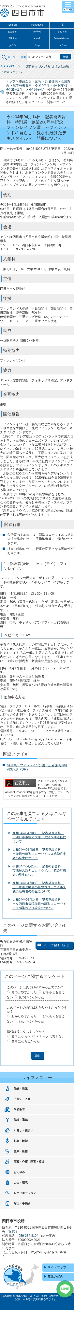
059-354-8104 (28, 1235)
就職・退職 (21, 1119)
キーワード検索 (14, 54)
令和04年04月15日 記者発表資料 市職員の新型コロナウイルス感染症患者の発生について (39, 870)
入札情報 (44, 66)
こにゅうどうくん (12, 72)
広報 (38, 81)
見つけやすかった (24, 992)
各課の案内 (55, 1276)
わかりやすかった (24, 1016)
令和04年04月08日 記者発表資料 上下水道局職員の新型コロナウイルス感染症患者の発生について (39, 887)
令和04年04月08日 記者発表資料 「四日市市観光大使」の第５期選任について (39, 837)
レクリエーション (25, 1193)
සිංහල (37, 45)
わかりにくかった (31, 1021)
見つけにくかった (31, 997)
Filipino (12, 38)
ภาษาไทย (61, 45)
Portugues (37, 24)
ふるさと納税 (60, 66)
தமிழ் (12, 45)
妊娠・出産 (21, 1088)
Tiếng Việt (61, 31)
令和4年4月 (37, 89)
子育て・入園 (22, 1099)
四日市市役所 (22, 11)
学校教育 (19, 1109)
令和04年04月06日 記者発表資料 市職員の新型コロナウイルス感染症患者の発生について (39, 854)
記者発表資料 (22, 85)
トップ (10, 81)
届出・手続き (22, 1203)
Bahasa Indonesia (61, 38)
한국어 (37, 31)
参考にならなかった (25, 1041)
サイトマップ (56, 1267)
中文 (61, 24)
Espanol (12, 31)
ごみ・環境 (21, 1182)
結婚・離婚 (21, 1140)
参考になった (20, 1036)
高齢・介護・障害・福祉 (29, 1161)
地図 (12, 1231)
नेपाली (37, 38)
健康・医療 (21, 1151)
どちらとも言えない (50, 1036)
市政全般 (25, 81)
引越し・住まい (23, 1130)
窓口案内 (31, 66)
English (12, 24)
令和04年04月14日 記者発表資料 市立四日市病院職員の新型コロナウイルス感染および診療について (39, 904)
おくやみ (19, 1172)
